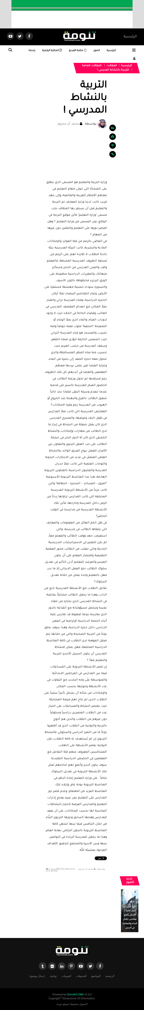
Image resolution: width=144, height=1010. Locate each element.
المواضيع (96, 976)
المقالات (112, 65)
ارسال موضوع (37, 976)
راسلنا (31, 50)
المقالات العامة (92, 65)
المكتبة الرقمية (52, 50)
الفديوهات (81, 976)
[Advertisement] (75, 154)
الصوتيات (66, 976)
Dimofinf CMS (75, 994)
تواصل (53, 976)
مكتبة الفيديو (78, 50)
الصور (97, 50)
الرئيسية (130, 37)
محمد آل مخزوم (68, 124)
